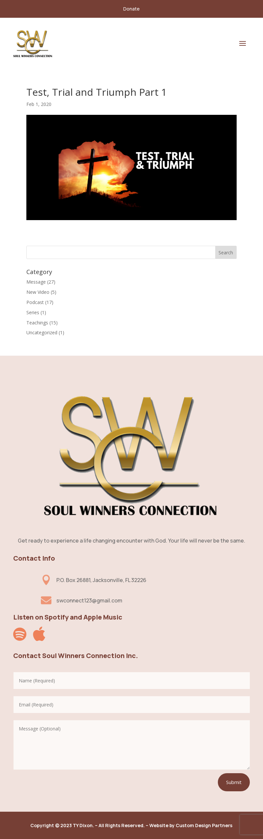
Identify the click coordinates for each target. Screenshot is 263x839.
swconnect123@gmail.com (89, 600)
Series (32, 312)
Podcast (35, 302)
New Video (37, 292)
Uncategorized (41, 332)
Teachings (37, 322)
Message (36, 282)
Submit (234, 782)
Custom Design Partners (204, 825)
